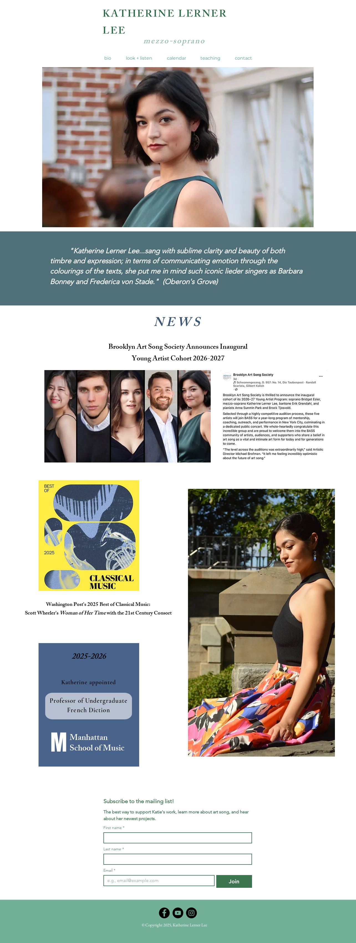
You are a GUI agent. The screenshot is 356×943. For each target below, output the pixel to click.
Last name (113, 849)
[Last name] (176, 859)
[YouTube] (177, 912)
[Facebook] (164, 912)
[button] (138, 58)
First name (113, 827)
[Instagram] (191, 912)
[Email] (157, 881)
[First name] (176, 838)
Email (109, 870)
